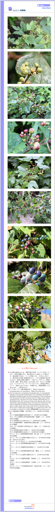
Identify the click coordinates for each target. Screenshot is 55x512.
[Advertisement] (29, 483)
